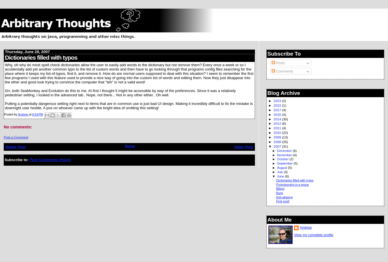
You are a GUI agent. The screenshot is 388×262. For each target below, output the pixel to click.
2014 (278, 119)
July (280, 172)
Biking (280, 188)
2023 (278, 101)
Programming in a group (292, 184)
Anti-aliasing (284, 197)
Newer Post (15, 147)
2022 (278, 105)
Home (130, 146)
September (285, 163)
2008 (278, 142)
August (282, 167)
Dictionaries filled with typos (295, 180)
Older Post (243, 147)
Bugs (279, 193)
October (283, 159)
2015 (278, 114)
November (285, 155)
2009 (278, 137)
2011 (278, 128)
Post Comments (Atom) (50, 160)
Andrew (306, 228)
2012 (278, 123)
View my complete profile (313, 235)
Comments (282, 71)
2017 (278, 110)
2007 (278, 146)
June (281, 176)
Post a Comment (16, 137)
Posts (278, 63)
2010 (278, 132)
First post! (282, 201)
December (285, 150)
